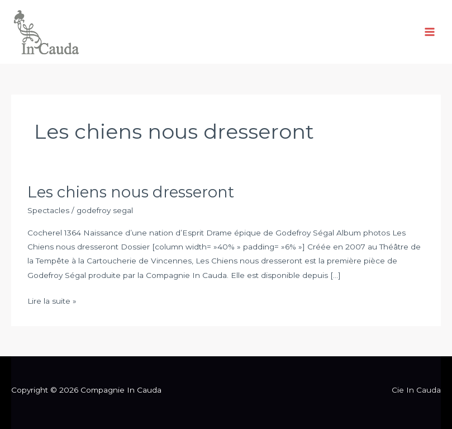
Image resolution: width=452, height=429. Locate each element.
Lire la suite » (52, 299)
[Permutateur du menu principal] (429, 32)
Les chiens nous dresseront (130, 192)
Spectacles (48, 210)
